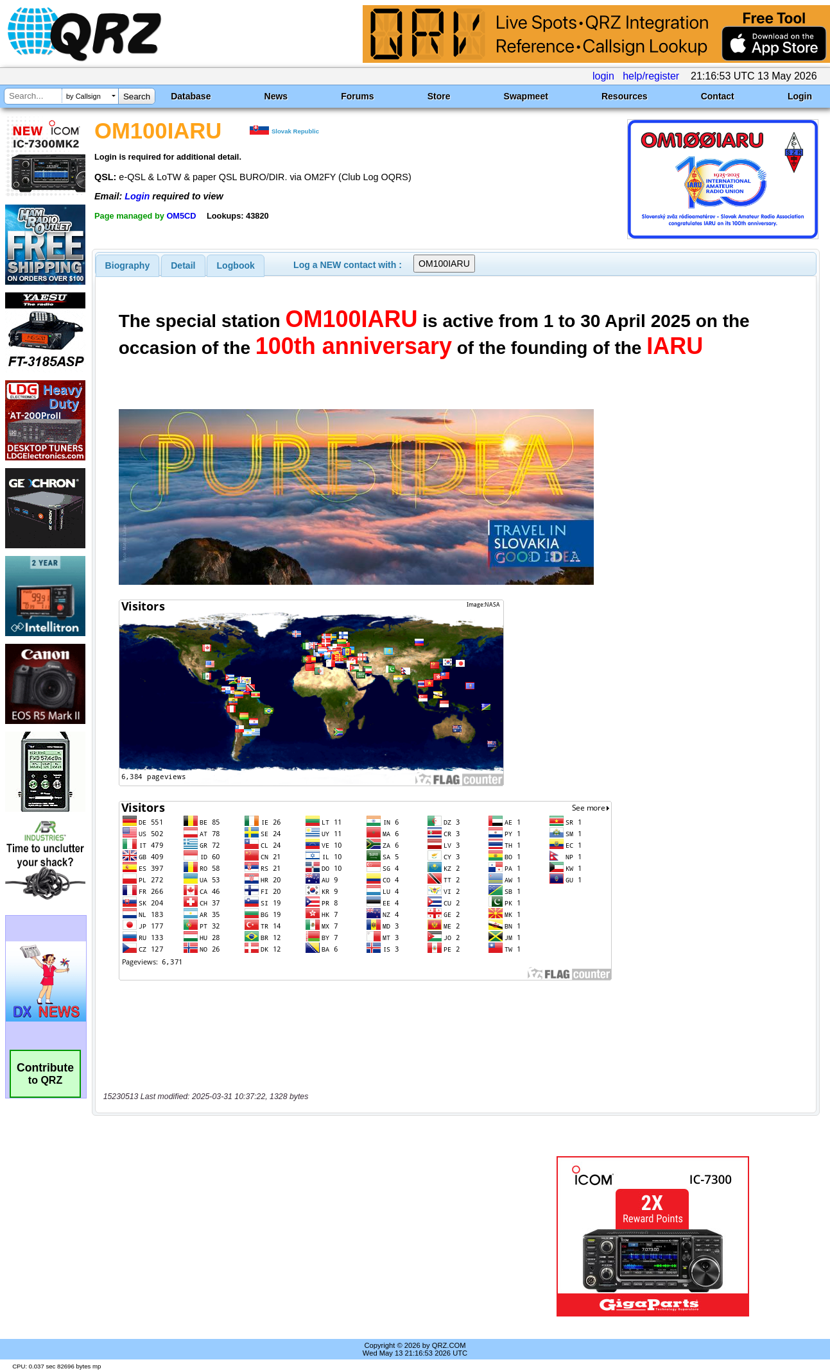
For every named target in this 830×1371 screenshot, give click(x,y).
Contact (717, 96)
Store (439, 96)
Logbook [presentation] (236, 265)
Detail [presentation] (183, 265)
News (276, 96)
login (603, 76)
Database (191, 96)
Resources (624, 96)
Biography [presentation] (127, 265)
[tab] (128, 265)
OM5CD (181, 216)
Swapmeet (526, 96)
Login (800, 96)
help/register (651, 76)
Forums (357, 96)
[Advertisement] (299, 1236)
